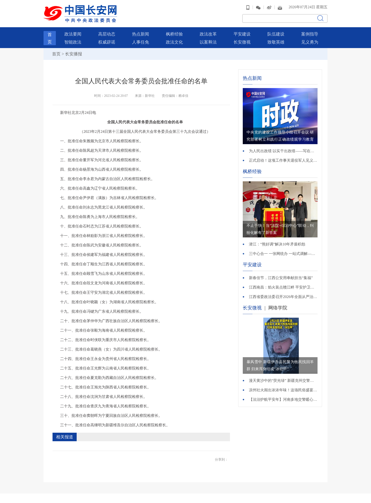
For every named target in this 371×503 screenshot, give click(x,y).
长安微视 (242, 42)
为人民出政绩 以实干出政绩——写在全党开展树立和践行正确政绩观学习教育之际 (283, 151)
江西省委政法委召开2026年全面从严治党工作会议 (283, 297)
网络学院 (277, 307)
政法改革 (208, 34)
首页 (56, 54)
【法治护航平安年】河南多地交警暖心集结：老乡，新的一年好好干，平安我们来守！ (283, 399)
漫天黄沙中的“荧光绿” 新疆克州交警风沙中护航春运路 (283, 380)
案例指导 (309, 34)
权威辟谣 (106, 42)
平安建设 (242, 34)
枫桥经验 (174, 34)
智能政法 (72, 42)
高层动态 (106, 34)
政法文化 (174, 42)
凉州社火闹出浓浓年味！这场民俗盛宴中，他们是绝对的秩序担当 (283, 390)
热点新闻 (140, 34)
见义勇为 (309, 42)
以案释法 (208, 42)
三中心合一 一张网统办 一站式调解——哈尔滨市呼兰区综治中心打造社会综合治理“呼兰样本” (283, 254)
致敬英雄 (275, 42)
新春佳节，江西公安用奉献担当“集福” (281, 278)
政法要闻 (72, 34)
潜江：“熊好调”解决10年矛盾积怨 (277, 244)
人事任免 (140, 42)
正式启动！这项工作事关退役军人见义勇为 (283, 160)
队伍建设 (275, 34)
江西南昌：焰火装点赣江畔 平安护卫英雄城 (283, 287)
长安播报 (73, 54)
